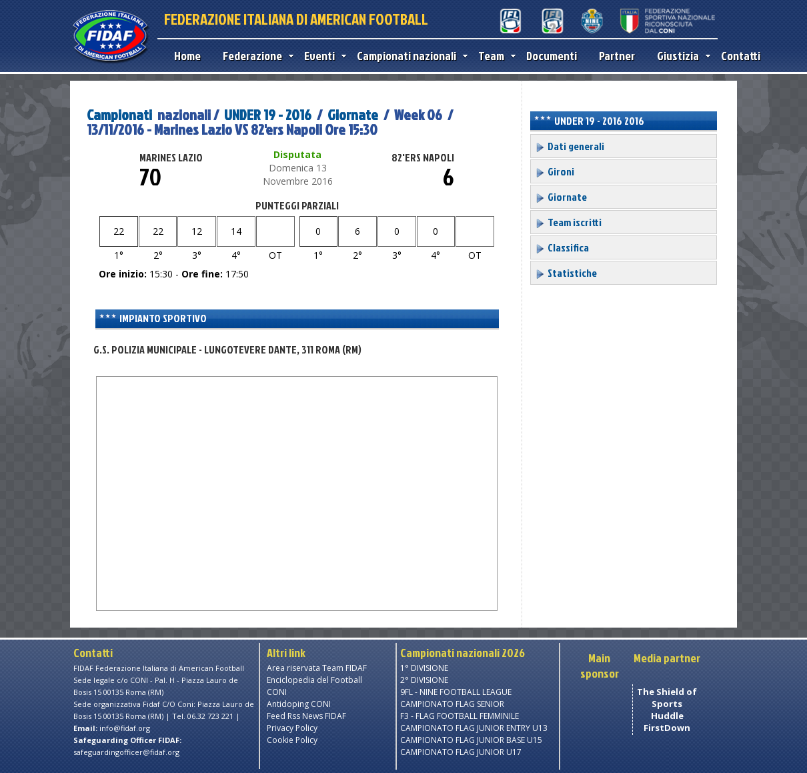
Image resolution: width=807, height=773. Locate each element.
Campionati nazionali (409, 55)
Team (494, 55)
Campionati (119, 114)
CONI (277, 692)
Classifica (562, 247)
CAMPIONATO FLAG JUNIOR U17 (461, 752)
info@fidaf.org (124, 728)
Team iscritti (568, 222)
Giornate (352, 114)
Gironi (554, 171)
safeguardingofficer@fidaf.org (126, 752)
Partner (617, 55)
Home (187, 55)
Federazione (255, 55)
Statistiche (566, 272)
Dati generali (569, 146)
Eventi (322, 55)
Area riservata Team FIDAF (317, 668)
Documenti (551, 55)
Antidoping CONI (299, 704)
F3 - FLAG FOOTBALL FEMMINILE (459, 716)
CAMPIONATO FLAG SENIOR (452, 704)
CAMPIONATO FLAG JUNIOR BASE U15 (471, 740)
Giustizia (680, 55)
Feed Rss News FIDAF (306, 716)
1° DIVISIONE (424, 668)
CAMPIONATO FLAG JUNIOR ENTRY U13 (474, 728)
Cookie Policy (292, 740)
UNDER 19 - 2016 (267, 114)
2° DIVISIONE (424, 680)
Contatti (740, 55)
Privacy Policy (292, 728)
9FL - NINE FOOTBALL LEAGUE (456, 692)
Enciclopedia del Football (314, 680)
